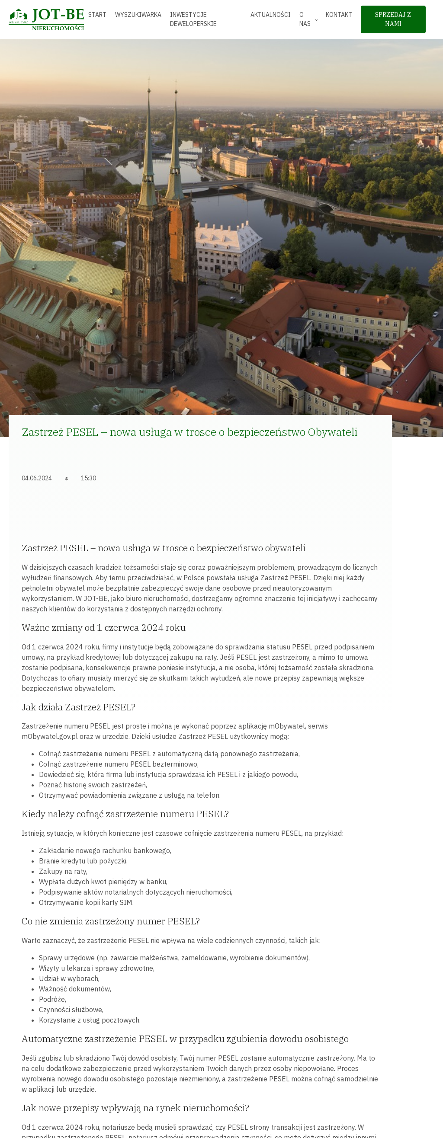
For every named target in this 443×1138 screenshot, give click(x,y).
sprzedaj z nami (393, 19)
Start (97, 15)
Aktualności (270, 15)
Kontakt (339, 15)
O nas (305, 19)
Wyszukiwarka (138, 15)
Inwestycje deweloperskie (193, 19)
